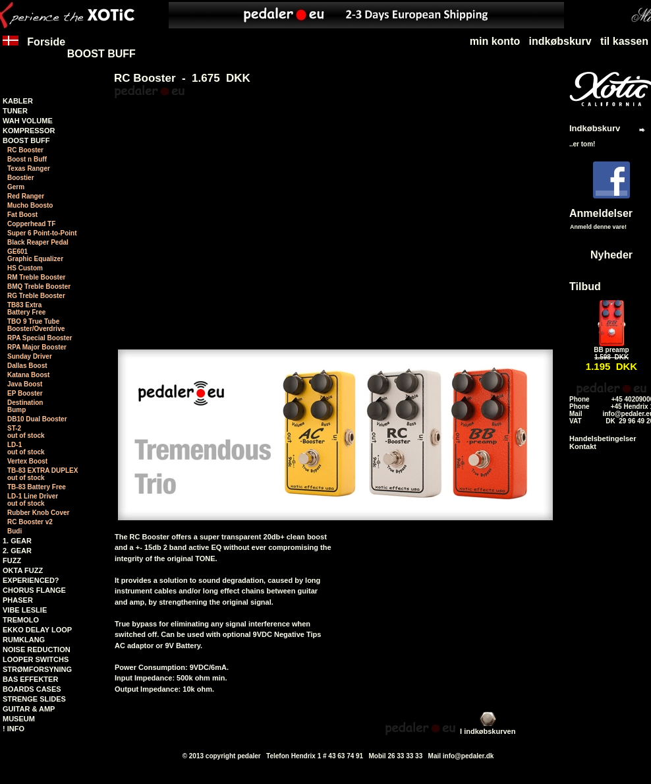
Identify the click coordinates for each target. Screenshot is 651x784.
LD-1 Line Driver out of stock (32, 500)
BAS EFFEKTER (30, 679)
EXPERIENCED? (31, 580)
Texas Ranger (28, 168)
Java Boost (24, 384)
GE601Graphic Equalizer (35, 255)
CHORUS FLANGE (34, 590)
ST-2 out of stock (26, 432)
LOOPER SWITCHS (36, 659)
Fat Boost (22, 214)
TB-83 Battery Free (36, 487)
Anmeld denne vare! (598, 227)
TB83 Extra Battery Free (26, 308)
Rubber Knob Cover (38, 512)
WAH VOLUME (28, 121)
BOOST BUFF (101, 53)
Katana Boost (28, 374)
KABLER (18, 101)
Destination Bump (25, 406)
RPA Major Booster (37, 347)
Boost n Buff (27, 159)
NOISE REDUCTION (37, 649)
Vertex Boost (27, 461)
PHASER (18, 600)
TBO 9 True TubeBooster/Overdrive (36, 325)
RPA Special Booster (39, 338)
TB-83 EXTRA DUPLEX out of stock (42, 474)
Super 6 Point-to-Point (42, 233)
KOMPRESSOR (29, 131)
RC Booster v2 (30, 522)
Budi (14, 531)
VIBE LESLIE (25, 610)
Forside (34, 47)
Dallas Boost (27, 365)
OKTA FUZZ (23, 570)
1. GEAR (17, 541)
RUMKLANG (24, 640)
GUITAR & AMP (29, 709)
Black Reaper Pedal (38, 242)
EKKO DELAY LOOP (37, 630)
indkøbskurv (560, 41)
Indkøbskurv (594, 128)
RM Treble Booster (36, 277)
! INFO (13, 729)
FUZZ (12, 560)
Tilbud (585, 286)
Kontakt (582, 446)
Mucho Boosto (30, 205)
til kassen (624, 41)
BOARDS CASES (32, 689)
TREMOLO (21, 620)
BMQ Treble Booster (39, 286)
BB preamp (611, 349)
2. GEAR (17, 551)
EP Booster (25, 393)
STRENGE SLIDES (34, 699)
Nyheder (611, 254)
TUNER (15, 111)
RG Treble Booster (36, 295)
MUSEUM (19, 719)
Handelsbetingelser (602, 438)
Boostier (20, 177)
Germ (15, 187)
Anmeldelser (601, 213)
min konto (495, 41)
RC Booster (25, 150)
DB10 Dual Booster (37, 419)
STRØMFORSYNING (37, 669)
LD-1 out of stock (26, 448)
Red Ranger (25, 196)
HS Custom (25, 268)
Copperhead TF (31, 223)
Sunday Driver (29, 356)
